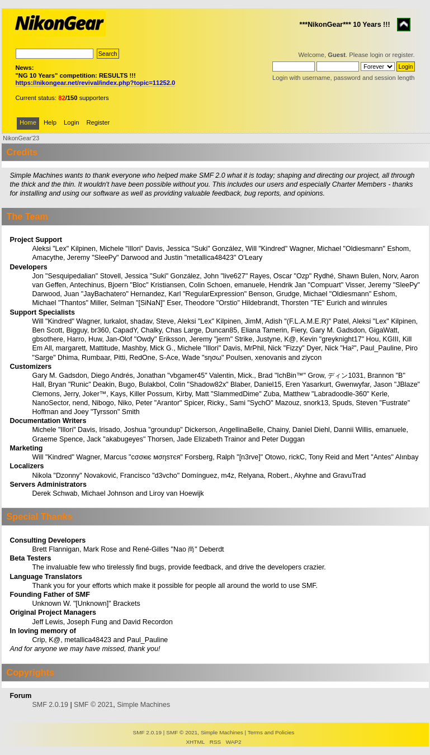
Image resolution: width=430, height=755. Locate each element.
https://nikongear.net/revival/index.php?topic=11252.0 (96, 82)
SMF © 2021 (93, 705)
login (377, 54)
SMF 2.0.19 (50, 705)
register (403, 54)
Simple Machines (143, 705)
